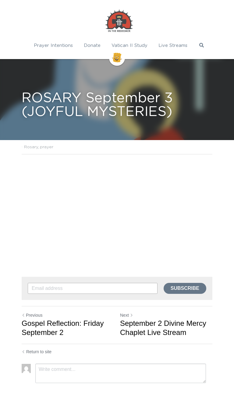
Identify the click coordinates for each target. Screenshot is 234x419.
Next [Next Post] (126, 315)
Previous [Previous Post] (32, 315)
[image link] (119, 21)
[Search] (201, 45)
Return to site (36, 351)
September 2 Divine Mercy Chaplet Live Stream (163, 327)
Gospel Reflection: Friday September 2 (63, 327)
